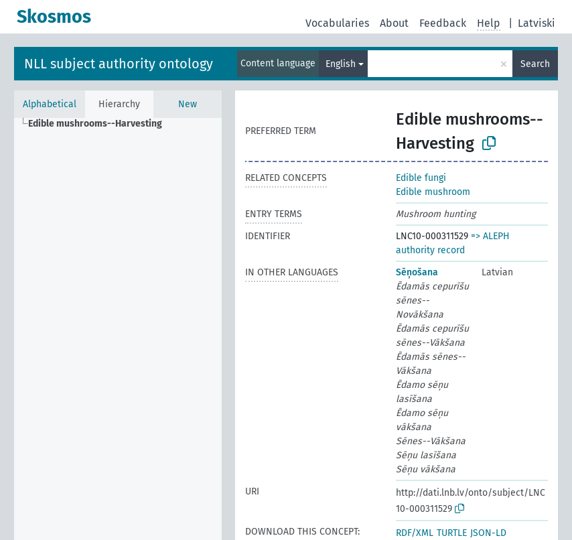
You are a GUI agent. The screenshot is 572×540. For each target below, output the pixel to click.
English (341, 64)
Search (535, 64)
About (394, 23)
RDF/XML (414, 533)
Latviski (536, 23)
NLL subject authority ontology (118, 64)
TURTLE (452, 533)
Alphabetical (49, 104)
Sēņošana (417, 272)
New (187, 104)
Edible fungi (421, 178)
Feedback (442, 23)
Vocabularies (337, 23)
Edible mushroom (433, 192)
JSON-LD (488, 533)
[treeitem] (100, 124)
